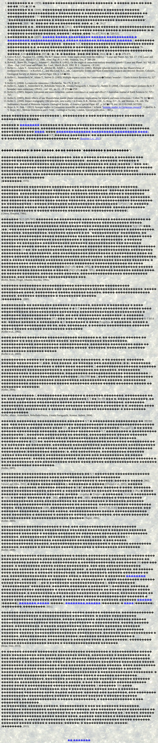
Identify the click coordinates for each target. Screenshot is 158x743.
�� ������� (79, 740)
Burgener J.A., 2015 (90, 138)
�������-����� (34, 603)
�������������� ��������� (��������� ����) (102, 131)
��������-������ (83, 603)
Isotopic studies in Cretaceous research (122, 107)
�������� (30, 125)
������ (144, 599)
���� (39, 131)
